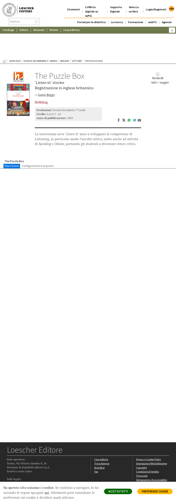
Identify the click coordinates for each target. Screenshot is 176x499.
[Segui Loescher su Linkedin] (23, 464)
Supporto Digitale (116, 5)
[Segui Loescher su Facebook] (10, 464)
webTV (152, 18)
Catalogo (8, 26)
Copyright (141, 440)
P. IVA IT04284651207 (19, 478)
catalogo (15, 33)
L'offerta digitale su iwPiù (91, 7)
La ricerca (117, 18)
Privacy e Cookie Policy (148, 432)
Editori (24, 26)
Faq (96, 444)
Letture (77, 33)
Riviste (54, 26)
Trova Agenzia (102, 436)
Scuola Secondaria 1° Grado (40, 33)
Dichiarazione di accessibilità (152, 452)
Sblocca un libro (134, 5)
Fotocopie (142, 448)
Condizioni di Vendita (147, 444)
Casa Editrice (71, 26)
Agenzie (167, 18)
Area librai (99, 440)
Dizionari (38, 26)
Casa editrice (101, 432)
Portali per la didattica (91, 18)
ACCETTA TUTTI (117, 491)
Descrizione (11, 138)
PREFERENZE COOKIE (154, 491)
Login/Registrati (156, 5)
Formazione (135, 18)
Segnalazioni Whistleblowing (151, 436)
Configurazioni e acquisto (38, 138)
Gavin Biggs (46, 67)
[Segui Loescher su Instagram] (17, 464)
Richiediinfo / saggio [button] (160, 51)
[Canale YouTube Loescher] (30, 464)
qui (51, 493)
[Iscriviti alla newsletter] (37, 463)
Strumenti (73, 5)
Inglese (64, 33)
